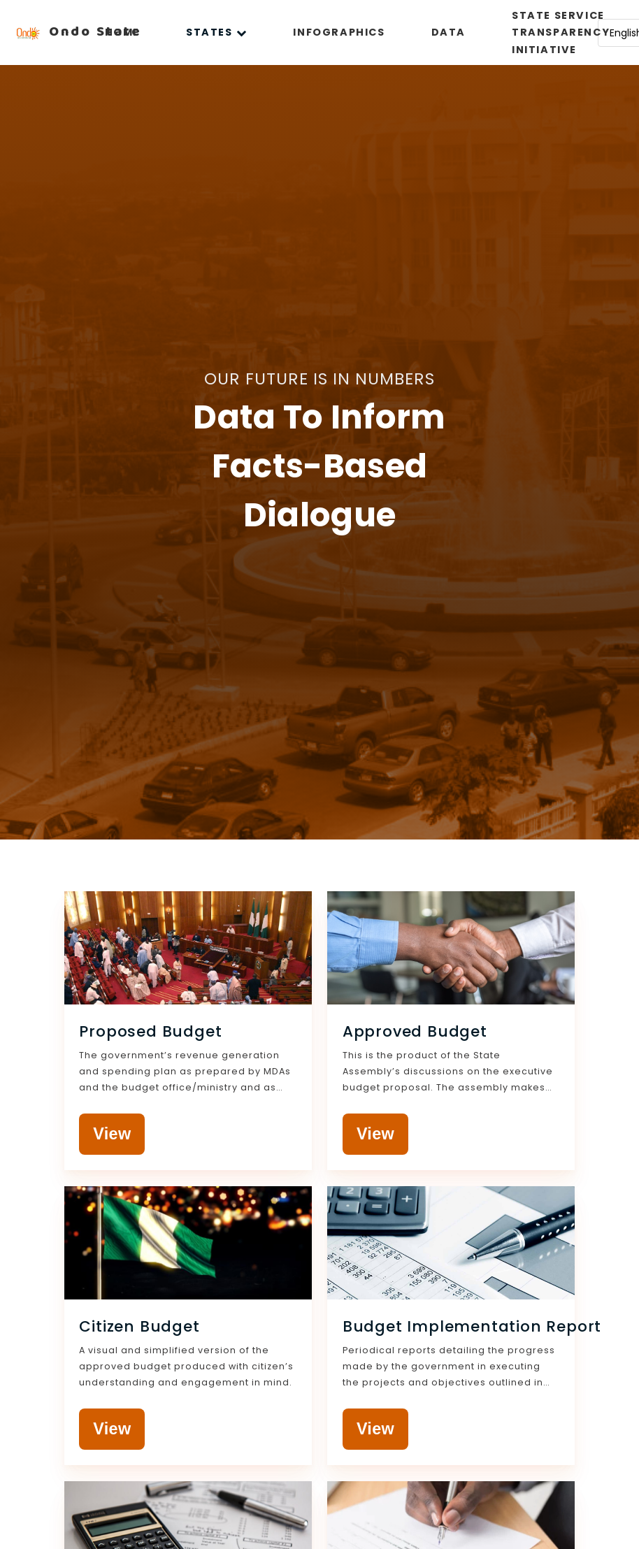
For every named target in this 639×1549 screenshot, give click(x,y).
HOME (122, 32)
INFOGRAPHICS (339, 32)
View (112, 1134)
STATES (216, 32)
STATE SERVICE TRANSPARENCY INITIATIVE (561, 32)
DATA (448, 32)
